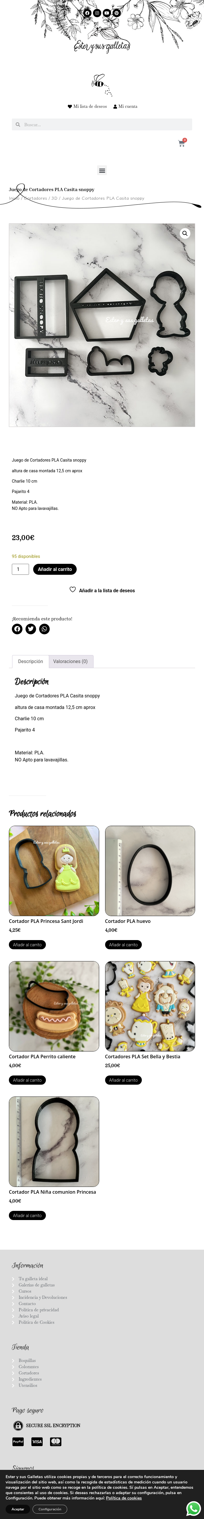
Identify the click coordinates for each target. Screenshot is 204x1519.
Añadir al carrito (55, 569)
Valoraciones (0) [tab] (70, 661)
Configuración (49, 1509)
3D (54, 198)
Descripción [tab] (30, 661)
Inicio (14, 198)
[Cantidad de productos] (20, 569)
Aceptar (18, 1509)
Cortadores (35, 198)
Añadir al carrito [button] (27, 944)
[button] (102, 170)
